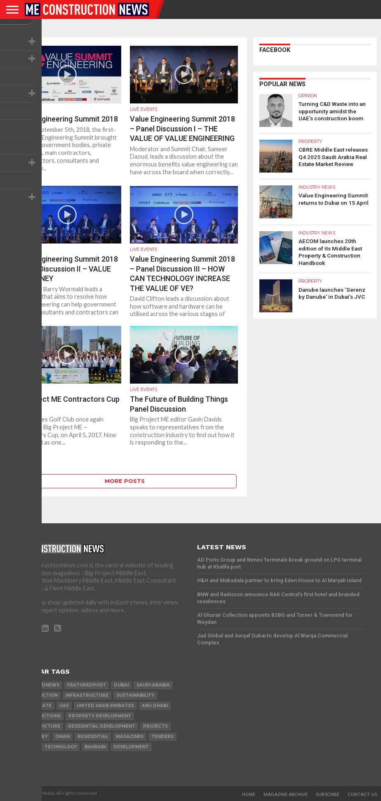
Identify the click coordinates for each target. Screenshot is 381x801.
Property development (99, 716)
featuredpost (86, 685)
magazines (129, 736)
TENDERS (162, 736)
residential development (101, 726)
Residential (93, 736)
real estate (36, 705)
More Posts (125, 481)
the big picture (40, 726)
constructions (40, 716)
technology (61, 746)
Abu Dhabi (155, 705)
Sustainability (135, 695)
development (131, 746)
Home (248, 794)
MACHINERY (33, 736)
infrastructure (87, 695)
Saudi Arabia (153, 685)
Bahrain (95, 746)
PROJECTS (155, 726)
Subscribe (327, 794)
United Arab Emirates (105, 705)
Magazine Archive (285, 794)
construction (39, 695)
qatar (28, 746)
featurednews (39, 685)
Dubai (121, 685)
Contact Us (362, 794)
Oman (62, 736)
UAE (64, 705)
